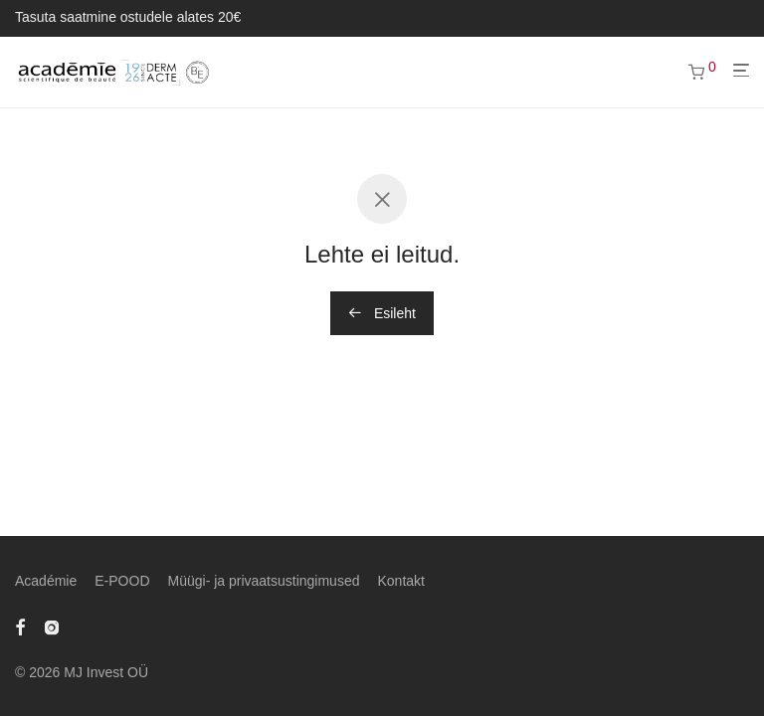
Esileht (382, 313)
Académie (46, 581)
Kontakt (400, 581)
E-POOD (122, 581)
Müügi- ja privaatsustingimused (264, 581)
